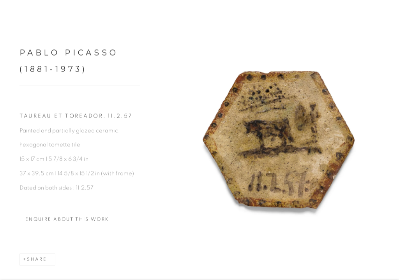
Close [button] (384, 17)
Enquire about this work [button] (67, 222)
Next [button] (391, 140)
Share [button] (37, 262)
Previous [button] (8, 140)
